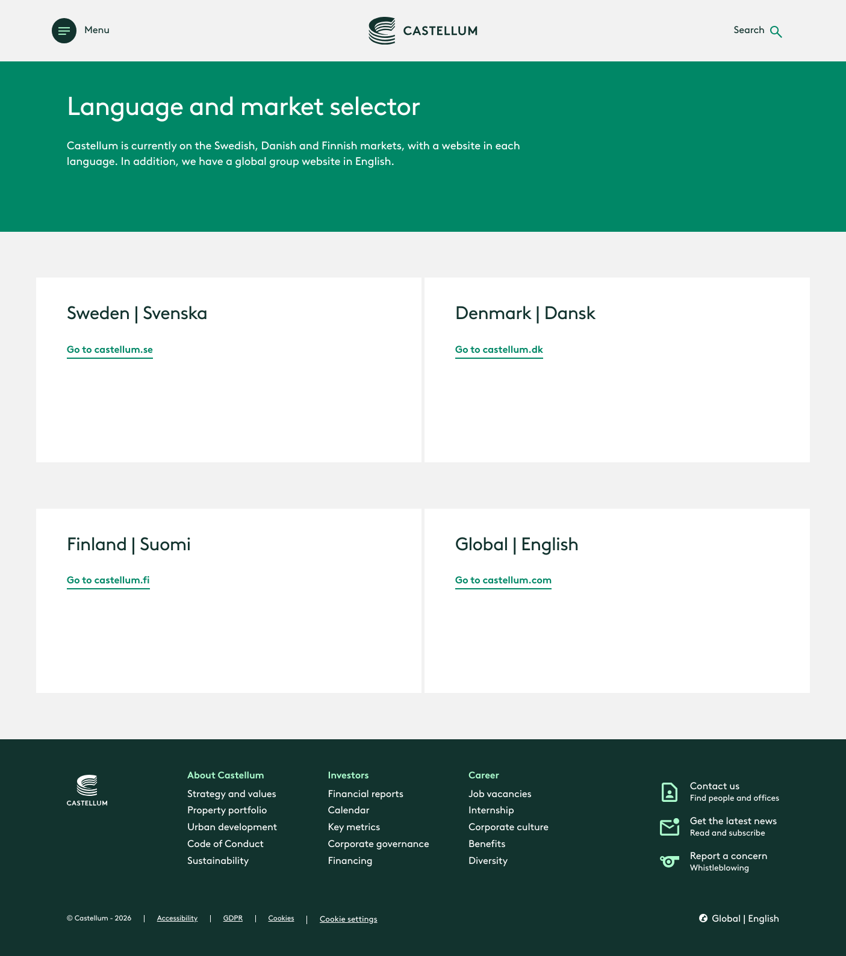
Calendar (348, 810)
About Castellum (225, 775)
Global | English (744, 919)
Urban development (232, 827)
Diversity (488, 861)
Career (483, 775)
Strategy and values (231, 794)
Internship (491, 810)
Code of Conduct (225, 844)
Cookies (281, 918)
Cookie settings (349, 919)
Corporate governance (378, 844)
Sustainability (218, 861)
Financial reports (365, 794)
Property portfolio (227, 810)
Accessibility (177, 918)
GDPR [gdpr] (233, 918)
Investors (348, 775)
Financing (350, 861)
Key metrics (354, 827)
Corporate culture (508, 827)
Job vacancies (500, 794)
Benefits (486, 844)
